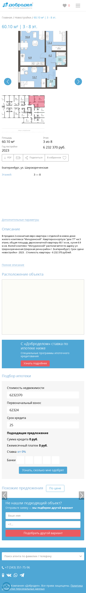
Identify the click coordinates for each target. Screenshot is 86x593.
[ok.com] (3, 575)
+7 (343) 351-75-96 (17, 567)
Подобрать (43, 533)
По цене (55, 488)
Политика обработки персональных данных (42, 587)
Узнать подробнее (35, 363)
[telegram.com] (22, 575)
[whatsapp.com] (15, 575)
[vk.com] (8, 575)
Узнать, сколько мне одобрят (43, 470)
